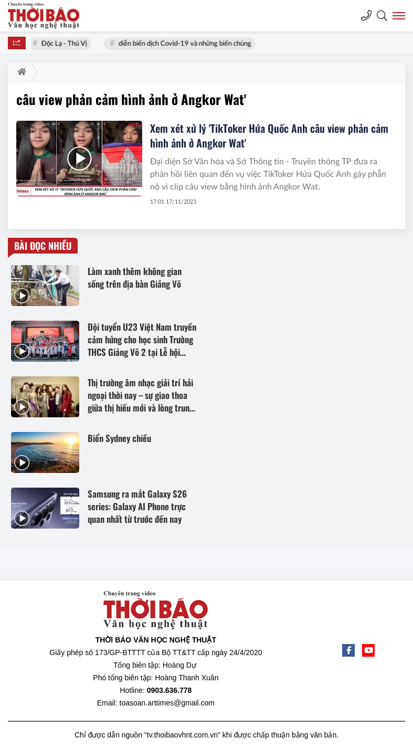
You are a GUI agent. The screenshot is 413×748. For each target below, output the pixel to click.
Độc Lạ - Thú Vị (65, 43)
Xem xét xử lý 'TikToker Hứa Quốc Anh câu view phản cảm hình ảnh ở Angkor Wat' (269, 135)
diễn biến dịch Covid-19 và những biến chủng (185, 43)
